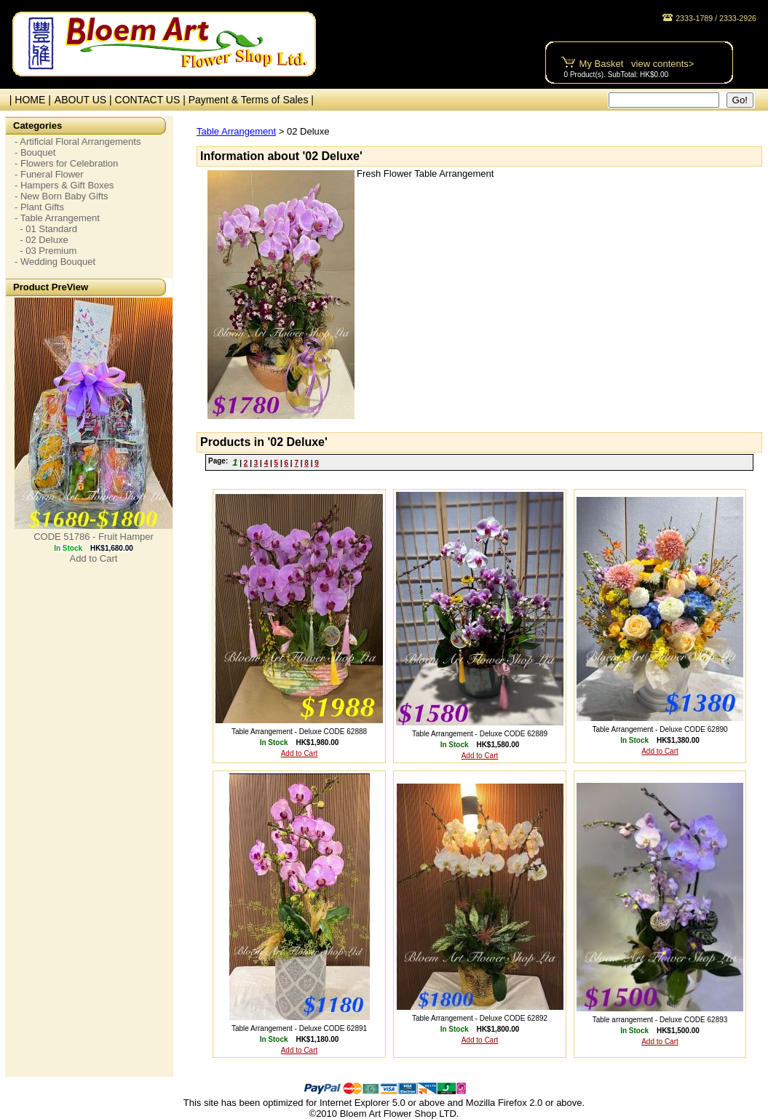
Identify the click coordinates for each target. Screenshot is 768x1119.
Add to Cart (94, 558)
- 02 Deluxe (41, 239)
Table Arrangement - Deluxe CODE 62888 (299, 732)
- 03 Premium (45, 250)
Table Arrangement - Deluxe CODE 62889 (479, 734)
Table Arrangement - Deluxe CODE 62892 (479, 1018)
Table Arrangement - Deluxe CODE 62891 (299, 1028)
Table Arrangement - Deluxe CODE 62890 (659, 729)
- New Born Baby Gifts (61, 196)
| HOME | (27, 99)
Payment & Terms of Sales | (251, 99)
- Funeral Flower (49, 174)
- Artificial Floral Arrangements (77, 141)
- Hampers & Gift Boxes (64, 185)
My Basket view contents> (636, 63)
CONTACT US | (152, 99)
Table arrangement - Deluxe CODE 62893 (660, 1020)
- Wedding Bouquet (55, 261)
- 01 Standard (46, 228)
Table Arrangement (236, 131)
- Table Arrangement (57, 217)
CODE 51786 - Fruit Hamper (93, 536)
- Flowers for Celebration (66, 163)
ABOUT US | (85, 99)
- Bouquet (35, 152)
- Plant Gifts (39, 207)
